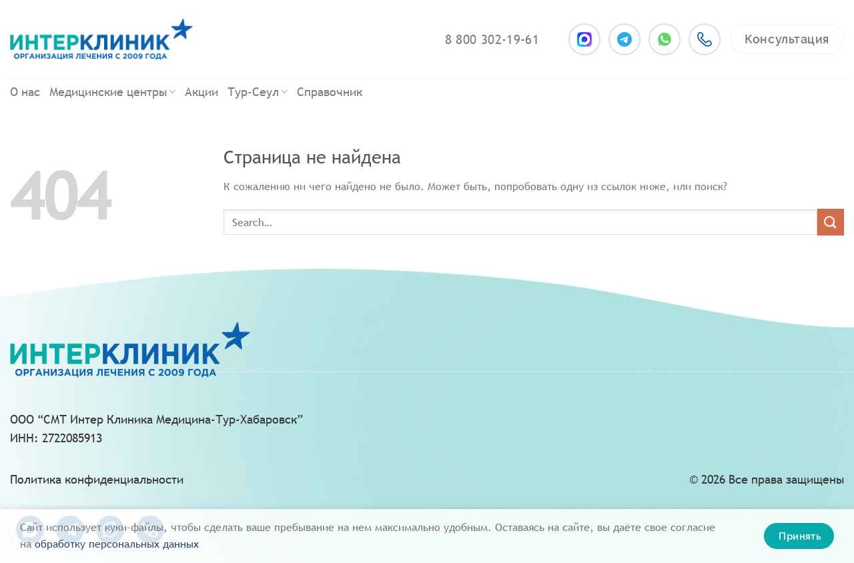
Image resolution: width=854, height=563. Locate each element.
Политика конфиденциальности (96, 479)
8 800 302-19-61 (492, 39)
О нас (25, 92)
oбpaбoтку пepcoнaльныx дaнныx (117, 544)
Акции (201, 92)
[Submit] (830, 222)
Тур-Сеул (258, 92)
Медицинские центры (112, 92)
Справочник (329, 92)
